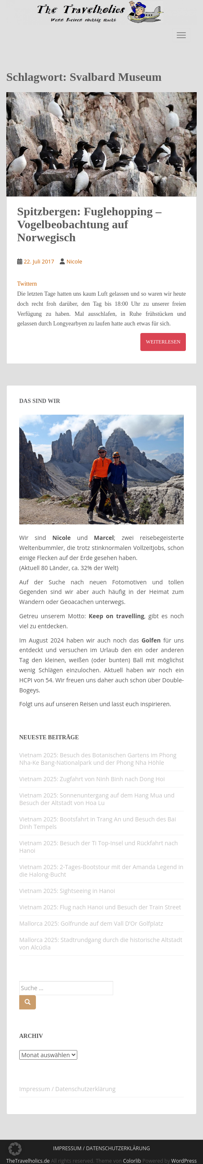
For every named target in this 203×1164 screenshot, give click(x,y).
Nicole (74, 261)
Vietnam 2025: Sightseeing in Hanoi (67, 891)
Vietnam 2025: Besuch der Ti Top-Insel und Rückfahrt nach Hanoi (98, 846)
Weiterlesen (163, 342)
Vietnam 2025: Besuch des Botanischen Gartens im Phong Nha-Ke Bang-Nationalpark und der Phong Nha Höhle (97, 759)
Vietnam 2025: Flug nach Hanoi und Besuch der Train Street (100, 907)
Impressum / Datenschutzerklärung (67, 1089)
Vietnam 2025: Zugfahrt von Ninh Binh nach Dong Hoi (92, 779)
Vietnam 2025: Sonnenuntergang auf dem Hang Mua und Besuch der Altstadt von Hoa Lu (97, 799)
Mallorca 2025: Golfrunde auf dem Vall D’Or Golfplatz (91, 923)
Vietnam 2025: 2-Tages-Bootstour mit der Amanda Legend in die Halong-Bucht (101, 870)
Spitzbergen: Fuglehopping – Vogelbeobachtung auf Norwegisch (89, 224)
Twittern (27, 284)
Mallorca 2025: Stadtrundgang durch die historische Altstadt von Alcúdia (100, 943)
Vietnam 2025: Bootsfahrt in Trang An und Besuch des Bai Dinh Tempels (97, 823)
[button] (15, 1149)
